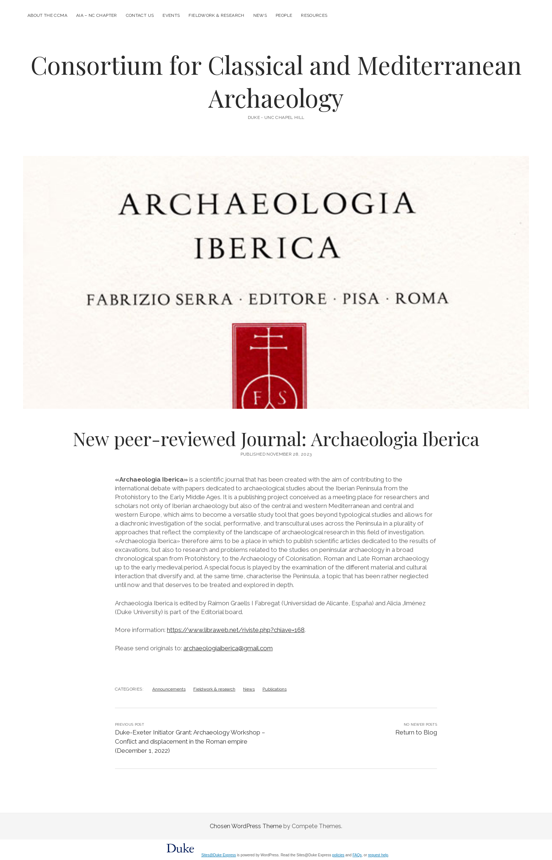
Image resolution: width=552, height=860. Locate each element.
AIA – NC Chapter (96, 15)
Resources (314, 15)
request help (378, 855)
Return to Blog (416, 732)
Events (171, 15)
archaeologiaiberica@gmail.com (228, 648)
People (284, 15)
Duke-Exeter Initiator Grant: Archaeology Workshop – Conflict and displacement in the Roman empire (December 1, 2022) (190, 741)
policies (338, 855)
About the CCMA (47, 15)
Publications (274, 689)
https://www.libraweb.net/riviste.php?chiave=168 (236, 629)
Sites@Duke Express (218, 855)
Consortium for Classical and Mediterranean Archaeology (276, 81)
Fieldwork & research (216, 15)
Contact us (140, 15)
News (260, 15)
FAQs (357, 855)
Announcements (169, 689)
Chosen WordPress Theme (246, 826)
